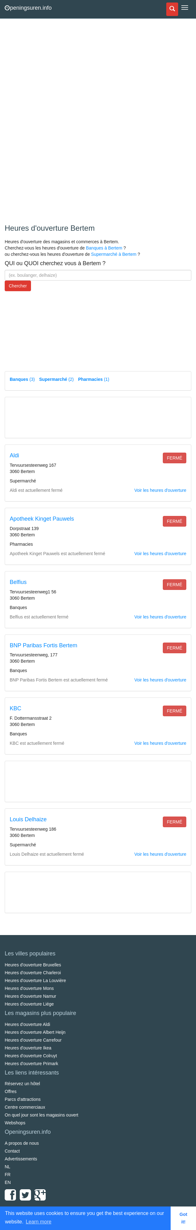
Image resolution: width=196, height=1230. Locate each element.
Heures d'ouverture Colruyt (31, 1055)
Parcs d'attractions (23, 1099)
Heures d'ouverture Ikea (28, 1047)
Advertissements (21, 1158)
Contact (12, 1151)
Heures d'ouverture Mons (29, 988)
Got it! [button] (183, 1218)
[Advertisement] (52, 122)
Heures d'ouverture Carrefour (33, 1040)
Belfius (18, 582)
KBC (15, 708)
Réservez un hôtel (22, 1083)
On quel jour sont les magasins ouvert (41, 1114)
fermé (174, 457)
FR (8, 1174)
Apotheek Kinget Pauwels (42, 519)
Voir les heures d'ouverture (160, 490)
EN (8, 1182)
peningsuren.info (28, 8)
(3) (22, 379)
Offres (11, 1091)
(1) (93, 379)
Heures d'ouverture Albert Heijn (35, 1032)
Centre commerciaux (25, 1107)
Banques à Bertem (104, 247)
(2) (56, 379)
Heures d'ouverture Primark (31, 1063)
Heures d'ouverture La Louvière (35, 980)
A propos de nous (22, 1143)
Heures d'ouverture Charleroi (33, 972)
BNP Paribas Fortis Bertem (43, 645)
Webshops (15, 1122)
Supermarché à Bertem (114, 254)
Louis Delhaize (28, 819)
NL (7, 1166)
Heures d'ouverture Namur (30, 996)
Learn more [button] (38, 1221)
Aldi (14, 455)
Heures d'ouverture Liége (29, 1004)
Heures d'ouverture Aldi (27, 1024)
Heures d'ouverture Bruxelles (33, 964)
